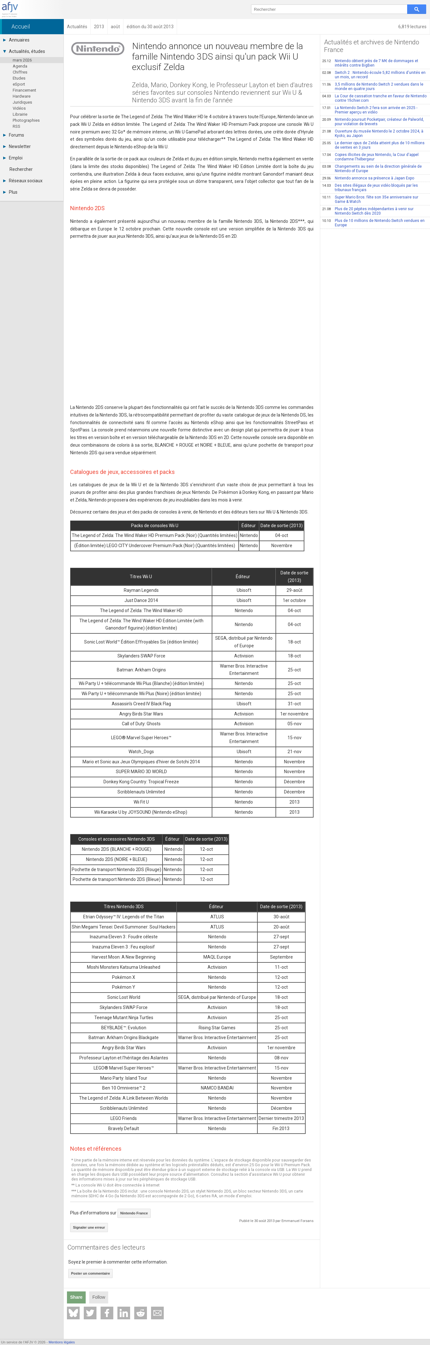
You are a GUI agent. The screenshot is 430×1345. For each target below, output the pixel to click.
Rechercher (21, 169)
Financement (24, 90)
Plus (10, 192)
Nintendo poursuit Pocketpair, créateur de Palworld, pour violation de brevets (373, 121)
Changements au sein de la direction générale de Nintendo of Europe (372, 168)
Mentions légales (62, 1342)
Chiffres (20, 72)
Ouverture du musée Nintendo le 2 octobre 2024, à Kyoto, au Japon (372, 133)
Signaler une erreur (89, 1227)
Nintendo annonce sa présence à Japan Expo (368, 178)
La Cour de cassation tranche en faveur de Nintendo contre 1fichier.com (374, 98)
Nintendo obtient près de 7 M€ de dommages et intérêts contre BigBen (370, 63)
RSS (16, 126)
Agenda (20, 66)
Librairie (20, 114)
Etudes (19, 78)
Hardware (21, 96)
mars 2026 (22, 60)
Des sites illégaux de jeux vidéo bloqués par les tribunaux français (370, 187)
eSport (19, 84)
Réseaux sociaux (23, 180)
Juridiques (22, 102)
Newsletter (17, 146)
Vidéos (19, 108)
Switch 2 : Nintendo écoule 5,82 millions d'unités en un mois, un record (374, 74)
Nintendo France (134, 1213)
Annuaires (16, 39)
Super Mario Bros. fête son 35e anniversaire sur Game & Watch (370, 199)
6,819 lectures (412, 26)
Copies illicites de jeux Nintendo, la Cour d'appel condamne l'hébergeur (370, 156)
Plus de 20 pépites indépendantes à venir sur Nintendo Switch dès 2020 (367, 211)
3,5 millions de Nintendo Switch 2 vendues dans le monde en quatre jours (372, 86)
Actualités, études (24, 51)
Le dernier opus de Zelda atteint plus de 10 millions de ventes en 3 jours (373, 145)
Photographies (26, 120)
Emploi (13, 157)
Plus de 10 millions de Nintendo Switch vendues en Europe (373, 222)
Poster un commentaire (90, 1273)
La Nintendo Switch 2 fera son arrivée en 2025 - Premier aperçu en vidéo (369, 110)
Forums (13, 135)
